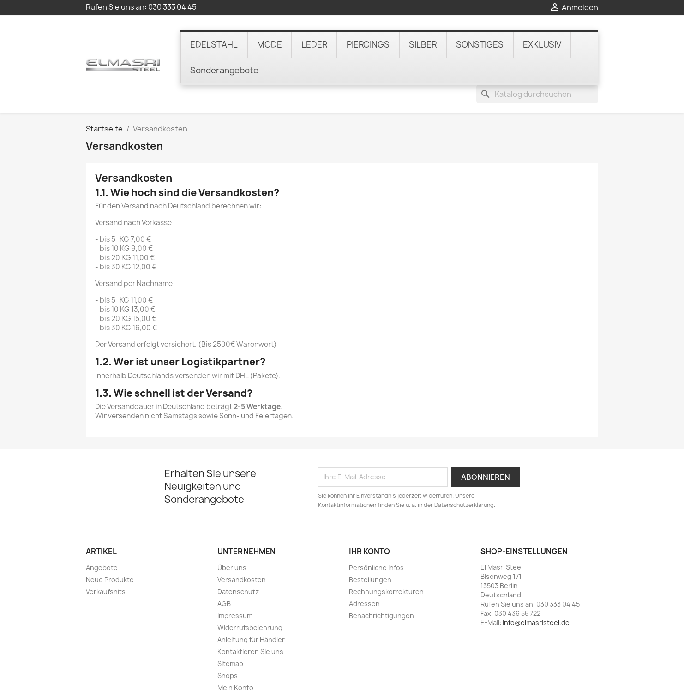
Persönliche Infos (376, 542)
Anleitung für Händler (251, 614)
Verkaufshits (106, 566)
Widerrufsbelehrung (249, 602)
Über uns (231, 542)
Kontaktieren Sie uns (250, 626)
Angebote (102, 542)
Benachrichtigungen (381, 590)
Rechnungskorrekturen (386, 566)
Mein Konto (235, 662)
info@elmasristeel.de (536, 597)
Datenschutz (238, 566)
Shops (227, 650)
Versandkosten (241, 554)
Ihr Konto (369, 525)
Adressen (364, 578)
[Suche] (537, 34)
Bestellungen (370, 554)
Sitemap (230, 638)
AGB (224, 578)
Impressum (234, 590)
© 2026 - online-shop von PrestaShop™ (342, 679)
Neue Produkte (110, 554)
